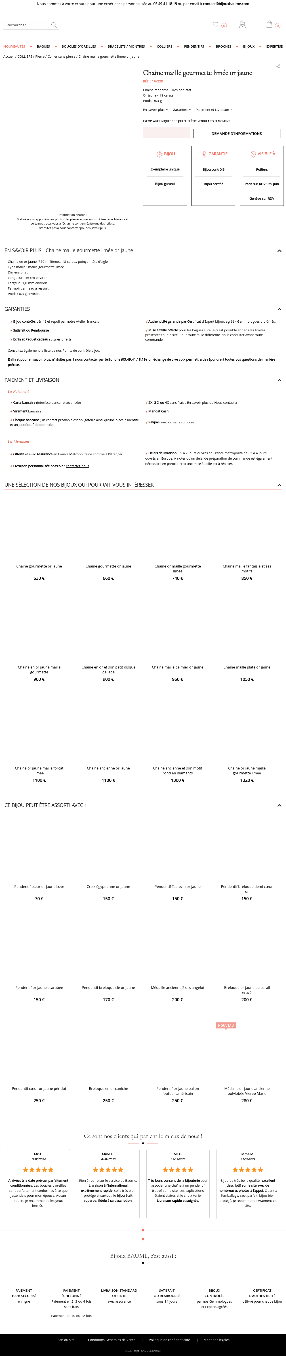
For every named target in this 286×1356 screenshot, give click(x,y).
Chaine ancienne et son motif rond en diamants (177, 771)
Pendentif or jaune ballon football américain (177, 1091)
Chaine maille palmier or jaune (177, 667)
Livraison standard (119, 1290)
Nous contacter (226, 402)
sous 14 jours (166, 1301)
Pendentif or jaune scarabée (39, 987)
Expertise (274, 46)
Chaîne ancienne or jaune (108, 768)
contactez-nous (77, 466)
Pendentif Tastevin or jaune (178, 886)
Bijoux (248, 46)
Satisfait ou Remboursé (31, 330)
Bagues (43, 46)
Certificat (194, 321)
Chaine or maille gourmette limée (178, 569)
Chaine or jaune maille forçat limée (39, 771)
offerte (119, 1295)
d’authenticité (262, 1295)
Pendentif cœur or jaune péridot (39, 1088)
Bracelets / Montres (126, 46)
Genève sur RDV (261, 198)
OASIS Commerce (151, 1350)
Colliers (164, 46)
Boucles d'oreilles (79, 46)
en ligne (24, 1301)
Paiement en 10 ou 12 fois (71, 1315)
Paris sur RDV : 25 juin (262, 184)
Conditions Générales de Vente (111, 1339)
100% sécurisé (23, 1295)
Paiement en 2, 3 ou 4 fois (71, 1301)
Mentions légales (216, 1339)
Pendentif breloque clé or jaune (108, 987)
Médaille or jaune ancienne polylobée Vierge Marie (247, 1091)
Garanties (180, 109)
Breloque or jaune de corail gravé (247, 990)
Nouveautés (14, 46)
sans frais (71, 1306)
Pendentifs (194, 46)
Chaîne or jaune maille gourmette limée (247, 771)
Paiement (24, 1290)
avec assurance (119, 1301)
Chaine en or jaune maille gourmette (39, 670)
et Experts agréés (214, 1306)
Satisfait (167, 1290)
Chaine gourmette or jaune (39, 566)
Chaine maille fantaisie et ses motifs (247, 569)
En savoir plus (154, 109)
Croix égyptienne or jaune (108, 886)
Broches (223, 46)
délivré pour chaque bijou (262, 1301)
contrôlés (214, 1295)
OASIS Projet (132, 1350)
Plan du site (65, 1339)
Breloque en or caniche (108, 1088)
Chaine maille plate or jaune (246, 667)
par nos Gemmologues (214, 1301)
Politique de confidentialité (169, 1339)
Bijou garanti (165, 183)
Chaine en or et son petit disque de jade (108, 670)
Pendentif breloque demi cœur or (247, 889)
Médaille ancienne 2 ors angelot (177, 987)
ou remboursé (167, 1295)
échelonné (71, 1295)
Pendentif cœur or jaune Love (39, 886)
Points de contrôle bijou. (81, 350)
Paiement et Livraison (213, 109)
